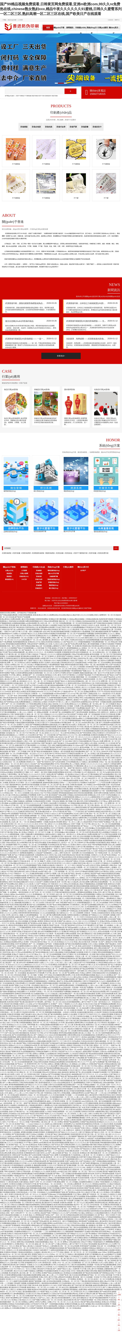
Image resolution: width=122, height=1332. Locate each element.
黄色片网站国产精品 (54, 1149)
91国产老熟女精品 (64, 1285)
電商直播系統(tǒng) (100, 531)
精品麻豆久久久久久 (39, 838)
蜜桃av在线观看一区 (44, 712)
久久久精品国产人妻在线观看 (45, 859)
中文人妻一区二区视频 (50, 979)
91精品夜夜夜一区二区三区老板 (21, 638)
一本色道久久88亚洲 (23, 919)
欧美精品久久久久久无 (65, 942)
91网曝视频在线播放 (9, 1223)
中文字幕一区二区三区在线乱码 (75, 685)
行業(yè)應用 (103, 28)
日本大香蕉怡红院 (44, 1262)
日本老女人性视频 (109, 658)
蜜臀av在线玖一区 (30, 938)
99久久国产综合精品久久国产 (110, 1113)
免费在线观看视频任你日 (34, 621)
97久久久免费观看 (38, 780)
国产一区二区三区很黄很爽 (15, 704)
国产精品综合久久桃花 (88, 1149)
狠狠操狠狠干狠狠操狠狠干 (74, 1231)
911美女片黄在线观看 (89, 1244)
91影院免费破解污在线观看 (42, 807)
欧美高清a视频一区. (14, 650)
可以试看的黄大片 (104, 929)
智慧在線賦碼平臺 (40, 531)
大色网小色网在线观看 (31, 1258)
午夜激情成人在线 (50, 1093)
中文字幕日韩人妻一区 (12, 654)
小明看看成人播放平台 (55, 981)
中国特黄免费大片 (105, 1236)
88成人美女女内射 (80, 942)
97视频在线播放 (101, 1037)
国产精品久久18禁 (114, 890)
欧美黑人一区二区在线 (40, 1140)
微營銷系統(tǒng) (10, 491)
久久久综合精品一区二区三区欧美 (64, 1113)
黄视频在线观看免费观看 (47, 1118)
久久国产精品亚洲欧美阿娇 (96, 685)
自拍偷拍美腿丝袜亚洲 (85, 1012)
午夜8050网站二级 (13, 774)
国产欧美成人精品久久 (39, 720)
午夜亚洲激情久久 (106, 1182)
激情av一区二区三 (68, 822)
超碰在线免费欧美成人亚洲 (102, 1285)
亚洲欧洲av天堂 (11, 950)
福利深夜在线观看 (114, 851)
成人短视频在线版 (37, 993)
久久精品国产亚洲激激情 (42, 853)
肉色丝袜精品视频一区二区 (106, 1267)
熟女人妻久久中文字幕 (10, 1022)
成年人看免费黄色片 (40, 1037)
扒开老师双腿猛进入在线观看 (20, 1165)
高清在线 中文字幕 (107, 737)
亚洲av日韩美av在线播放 (46, 633)
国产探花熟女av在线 (35, 923)
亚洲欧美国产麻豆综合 (33, 1296)
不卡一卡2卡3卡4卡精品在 (21, 693)
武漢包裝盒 (68, 553)
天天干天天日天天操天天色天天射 (46, 787)
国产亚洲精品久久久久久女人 (87, 931)
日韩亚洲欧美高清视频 (8, 1060)
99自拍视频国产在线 (55, 896)
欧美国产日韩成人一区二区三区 (41, 991)
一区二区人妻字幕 (45, 915)
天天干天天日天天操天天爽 (111, 671)
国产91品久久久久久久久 (24, 1116)
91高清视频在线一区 (89, 853)
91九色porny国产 (79, 745)
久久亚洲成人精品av (94, 687)
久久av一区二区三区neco (11, 737)
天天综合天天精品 (115, 1068)
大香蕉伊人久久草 (97, 855)
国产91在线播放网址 (66, 813)
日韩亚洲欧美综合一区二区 (11, 933)
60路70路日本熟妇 (98, 954)
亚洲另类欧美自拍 (68, 855)
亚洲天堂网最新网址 (91, 801)
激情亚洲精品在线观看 (10, 1157)
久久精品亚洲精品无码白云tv (106, 962)
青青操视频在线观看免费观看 (16, 644)
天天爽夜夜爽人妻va (80, 766)
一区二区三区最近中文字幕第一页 (29, 857)
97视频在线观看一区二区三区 (10, 1056)
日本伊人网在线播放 (25, 818)
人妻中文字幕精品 (102, 896)
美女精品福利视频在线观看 (59, 631)
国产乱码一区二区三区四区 (41, 892)
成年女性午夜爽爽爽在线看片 (47, 749)
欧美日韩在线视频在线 (58, 1207)
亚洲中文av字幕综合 (101, 871)
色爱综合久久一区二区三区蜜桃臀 (71, 913)
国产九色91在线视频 (22, 816)
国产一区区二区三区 (58, 1215)
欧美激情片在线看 (90, 1130)
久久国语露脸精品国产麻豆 (9, 1180)
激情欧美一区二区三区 (54, 1157)
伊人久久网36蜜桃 (108, 770)
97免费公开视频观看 (50, 1190)
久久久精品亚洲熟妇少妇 (55, 1049)
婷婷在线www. (107, 1140)
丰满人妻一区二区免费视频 (106, 1246)
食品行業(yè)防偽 (41, 389)
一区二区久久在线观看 (77, 667)
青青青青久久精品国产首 (26, 667)
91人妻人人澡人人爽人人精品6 (67, 962)
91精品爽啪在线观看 (35, 695)
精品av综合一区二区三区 (69, 1068)
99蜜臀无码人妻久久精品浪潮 (37, 878)
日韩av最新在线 (74, 1242)
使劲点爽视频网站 (78, 1116)
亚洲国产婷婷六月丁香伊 (42, 755)
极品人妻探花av (87, 1213)
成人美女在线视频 (83, 836)
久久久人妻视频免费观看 (39, 998)
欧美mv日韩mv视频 (82, 729)
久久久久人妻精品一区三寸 (75, 1000)
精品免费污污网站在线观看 (101, 789)
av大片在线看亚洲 (29, 677)
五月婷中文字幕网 (59, 673)
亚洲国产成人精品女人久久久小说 (28, 739)
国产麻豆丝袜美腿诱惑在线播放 (76, 944)
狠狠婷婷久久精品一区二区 (29, 1095)
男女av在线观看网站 (24, 952)
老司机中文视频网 (99, 629)
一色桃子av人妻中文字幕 (11, 631)
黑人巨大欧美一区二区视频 (93, 1027)
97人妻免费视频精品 (71, 648)
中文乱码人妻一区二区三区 (81, 950)
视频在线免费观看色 (32, 1204)
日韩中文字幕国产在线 (33, 1256)
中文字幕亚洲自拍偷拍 (96, 878)
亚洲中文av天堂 (11, 667)
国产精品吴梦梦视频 (7, 722)
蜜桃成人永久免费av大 (80, 1064)
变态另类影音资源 (100, 720)
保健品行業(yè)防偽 (72, 389)
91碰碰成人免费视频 (25, 801)
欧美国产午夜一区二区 (30, 1233)
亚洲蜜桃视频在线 (58, 927)
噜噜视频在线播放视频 (102, 946)
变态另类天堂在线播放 (46, 888)
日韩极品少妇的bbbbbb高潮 (85, 621)
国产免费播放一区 (115, 631)
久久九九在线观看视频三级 (49, 913)
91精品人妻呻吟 (85, 973)
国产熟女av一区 (20, 1064)
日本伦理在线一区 (96, 1204)
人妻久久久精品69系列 (72, 702)
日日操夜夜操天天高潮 (50, 805)
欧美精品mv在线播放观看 (73, 1273)
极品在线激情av (27, 1120)
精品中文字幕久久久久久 (8, 811)
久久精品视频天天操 (83, 830)
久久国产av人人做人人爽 (44, 1298)
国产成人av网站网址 (17, 629)
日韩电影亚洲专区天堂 (24, 760)
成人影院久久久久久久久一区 (36, 652)
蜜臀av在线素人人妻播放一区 (109, 867)
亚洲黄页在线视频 (97, 735)
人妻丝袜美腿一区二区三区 (12, 1103)
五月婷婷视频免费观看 (64, 1194)
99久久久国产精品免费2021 (108, 679)
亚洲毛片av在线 (52, 741)
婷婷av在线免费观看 (31, 1277)
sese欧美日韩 (59, 739)
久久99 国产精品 (95, 1016)
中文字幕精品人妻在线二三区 (107, 1219)
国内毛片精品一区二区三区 (46, 942)
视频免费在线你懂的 (87, 1043)
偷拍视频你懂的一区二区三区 (62, 1097)
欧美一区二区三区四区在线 (26, 1074)
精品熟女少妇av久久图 (76, 774)
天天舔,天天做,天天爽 (60, 770)
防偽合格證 (36, 127)
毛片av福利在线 (108, 772)
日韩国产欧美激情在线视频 (30, 766)
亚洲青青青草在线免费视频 (73, 998)
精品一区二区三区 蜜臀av (59, 1242)
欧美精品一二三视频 (64, 1118)
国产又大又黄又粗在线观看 (107, 834)
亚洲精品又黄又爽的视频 (57, 619)
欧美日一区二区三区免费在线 (104, 1279)
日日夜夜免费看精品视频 (23, 673)
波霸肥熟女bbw (86, 702)
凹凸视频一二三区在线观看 (74, 1095)
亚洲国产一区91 (56, 1004)
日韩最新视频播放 (84, 642)
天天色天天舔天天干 (42, 722)
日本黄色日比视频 (82, 1016)
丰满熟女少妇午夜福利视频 (95, 784)
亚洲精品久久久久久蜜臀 (81, 938)
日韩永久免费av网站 (26, 956)
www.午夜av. (45, 967)
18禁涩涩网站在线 (73, 1035)
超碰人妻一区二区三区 (42, 1244)
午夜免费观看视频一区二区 (68, 623)
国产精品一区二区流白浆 (70, 1153)
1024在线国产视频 (113, 919)
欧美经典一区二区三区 (36, 1012)
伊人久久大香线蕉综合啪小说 (93, 758)
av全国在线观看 (31, 623)
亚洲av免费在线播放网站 (46, 977)
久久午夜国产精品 (53, 1209)
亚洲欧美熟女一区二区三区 (24, 1244)
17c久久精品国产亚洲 (76, 1128)
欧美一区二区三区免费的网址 (12, 1128)
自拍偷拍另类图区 (38, 1132)
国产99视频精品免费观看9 (39, 724)
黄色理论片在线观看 (16, 747)
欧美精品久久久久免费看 (57, 911)
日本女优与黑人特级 (58, 716)
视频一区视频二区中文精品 (69, 890)
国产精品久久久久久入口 (96, 989)
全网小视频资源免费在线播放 (62, 745)
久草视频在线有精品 (40, 664)
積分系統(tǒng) (39, 491)
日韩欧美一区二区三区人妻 (82, 656)
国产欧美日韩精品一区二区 (25, 880)
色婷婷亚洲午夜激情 (106, 619)
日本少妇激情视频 (46, 1167)
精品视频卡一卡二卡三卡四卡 (74, 917)
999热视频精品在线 (106, 747)
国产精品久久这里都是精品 (40, 919)
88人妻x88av (94, 727)
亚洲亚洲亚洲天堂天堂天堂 (79, 1134)
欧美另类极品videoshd (35, 691)
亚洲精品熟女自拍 (18, 731)
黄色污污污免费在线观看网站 (95, 1116)
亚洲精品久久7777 (77, 849)
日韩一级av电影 (85, 1165)
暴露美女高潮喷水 (36, 907)
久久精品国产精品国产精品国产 (38, 706)
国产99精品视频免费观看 (106, 826)
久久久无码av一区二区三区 (54, 1254)
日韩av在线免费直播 (50, 621)
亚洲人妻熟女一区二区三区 (99, 1045)
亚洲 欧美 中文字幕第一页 (18, 782)
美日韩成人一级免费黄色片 (106, 898)
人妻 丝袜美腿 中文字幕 (23, 869)
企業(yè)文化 (9, 570)
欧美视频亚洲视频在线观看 (46, 727)
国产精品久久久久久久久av (68, 635)
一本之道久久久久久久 (36, 753)
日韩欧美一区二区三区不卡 (36, 832)
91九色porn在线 (64, 1271)
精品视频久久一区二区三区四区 (33, 902)
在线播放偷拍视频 (18, 623)
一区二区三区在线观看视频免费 (30, 805)
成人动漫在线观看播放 (85, 948)
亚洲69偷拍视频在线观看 (58, 698)
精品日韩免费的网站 (78, 751)
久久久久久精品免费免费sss (43, 1264)
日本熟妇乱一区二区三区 (70, 1281)
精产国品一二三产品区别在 (74, 811)
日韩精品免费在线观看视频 (36, 768)
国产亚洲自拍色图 (18, 1134)
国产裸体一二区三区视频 (17, 751)
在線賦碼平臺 (53, 576)
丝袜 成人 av (113, 710)
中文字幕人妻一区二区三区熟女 (24, 770)
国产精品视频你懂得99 (100, 1298)
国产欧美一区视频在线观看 (102, 702)
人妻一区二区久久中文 (92, 681)
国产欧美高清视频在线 (40, 952)
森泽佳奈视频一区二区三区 (99, 654)
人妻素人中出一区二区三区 (60, 1262)
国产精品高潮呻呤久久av (94, 745)
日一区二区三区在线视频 (99, 902)
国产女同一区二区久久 (75, 737)
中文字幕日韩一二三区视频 (24, 859)
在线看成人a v (58, 642)
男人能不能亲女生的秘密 (46, 1045)
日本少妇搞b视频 (10, 1200)
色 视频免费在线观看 (39, 1165)
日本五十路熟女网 (47, 774)
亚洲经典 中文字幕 (79, 1269)
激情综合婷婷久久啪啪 (53, 834)
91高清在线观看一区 (85, 859)
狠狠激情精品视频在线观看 (108, 716)
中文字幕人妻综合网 (13, 871)
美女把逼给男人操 (15, 1273)
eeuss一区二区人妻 (97, 650)
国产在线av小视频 (10, 801)
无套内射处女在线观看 (16, 621)
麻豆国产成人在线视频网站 (61, 712)
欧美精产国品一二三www (24, 1124)
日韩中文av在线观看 (55, 1084)
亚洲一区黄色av (41, 1074)
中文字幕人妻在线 (83, 727)
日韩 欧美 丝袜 (37, 1285)
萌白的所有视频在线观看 (106, 818)
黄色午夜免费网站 (12, 1298)
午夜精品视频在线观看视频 (24, 722)
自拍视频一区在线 (93, 1264)
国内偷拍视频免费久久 (24, 1018)
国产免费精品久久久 (60, 683)
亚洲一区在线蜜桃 (48, 789)
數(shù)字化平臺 (69, 531)
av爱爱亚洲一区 (78, 1184)
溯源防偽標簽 (50, 553)
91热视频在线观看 (8, 1192)
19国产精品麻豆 (87, 720)
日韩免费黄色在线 (104, 876)
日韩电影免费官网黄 (32, 629)
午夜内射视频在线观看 (99, 844)
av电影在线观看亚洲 (56, 998)
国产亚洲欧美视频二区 (71, 1165)
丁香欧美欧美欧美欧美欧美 (89, 1281)
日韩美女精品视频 (101, 683)
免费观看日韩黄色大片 (27, 762)
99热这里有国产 (33, 644)
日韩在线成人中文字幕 (80, 1045)
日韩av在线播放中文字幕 (113, 778)
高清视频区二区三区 (50, 1236)
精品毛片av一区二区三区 (49, 985)
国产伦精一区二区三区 (23, 729)
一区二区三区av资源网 (71, 1246)
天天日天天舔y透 (90, 923)
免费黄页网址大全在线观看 (87, 818)
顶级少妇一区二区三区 (66, 621)
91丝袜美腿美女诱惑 (103, 828)
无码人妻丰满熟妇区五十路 (86, 933)
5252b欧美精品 (64, 838)
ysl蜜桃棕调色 (95, 797)
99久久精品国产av (78, 865)
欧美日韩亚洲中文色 (17, 778)
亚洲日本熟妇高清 (68, 729)
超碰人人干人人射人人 (48, 962)
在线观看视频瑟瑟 (83, 902)
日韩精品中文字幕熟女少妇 (34, 1089)
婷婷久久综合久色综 (43, 669)
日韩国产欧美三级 (12, 969)
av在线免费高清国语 (7, 921)
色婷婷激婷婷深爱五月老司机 (68, 1105)
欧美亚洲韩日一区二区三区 (95, 1198)
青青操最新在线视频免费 (88, 929)
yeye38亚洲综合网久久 (99, 830)
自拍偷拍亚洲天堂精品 (44, 770)
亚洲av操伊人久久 (45, 1095)
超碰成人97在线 (57, 648)
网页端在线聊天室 (47, 739)
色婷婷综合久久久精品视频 (105, 698)
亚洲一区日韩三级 (107, 749)
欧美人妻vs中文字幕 (40, 1014)
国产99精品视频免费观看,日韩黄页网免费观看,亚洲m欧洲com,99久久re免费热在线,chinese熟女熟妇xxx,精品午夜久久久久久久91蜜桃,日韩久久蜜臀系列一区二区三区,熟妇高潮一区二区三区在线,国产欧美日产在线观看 (61, 9)
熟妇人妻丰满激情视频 (91, 644)
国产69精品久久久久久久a (13, 1236)
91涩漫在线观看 (58, 1095)
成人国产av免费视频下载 (98, 1062)
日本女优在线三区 (42, 1260)
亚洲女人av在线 (115, 871)
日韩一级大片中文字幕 (101, 673)
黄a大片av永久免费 (29, 948)
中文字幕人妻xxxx (90, 824)
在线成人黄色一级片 (7, 1213)
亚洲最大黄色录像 (110, 745)
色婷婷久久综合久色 (102, 1188)
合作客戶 (83, 570)
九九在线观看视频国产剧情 (31, 865)
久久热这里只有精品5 (100, 1012)
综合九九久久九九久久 (71, 747)
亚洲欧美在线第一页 (27, 1039)
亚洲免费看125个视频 (21, 772)
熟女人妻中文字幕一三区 (98, 803)
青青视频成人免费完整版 (78, 1289)
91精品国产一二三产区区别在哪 (99, 782)
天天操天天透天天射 (62, 627)
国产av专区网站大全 (34, 789)
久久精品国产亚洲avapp (47, 1194)
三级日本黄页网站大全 (21, 907)
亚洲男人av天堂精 (15, 1240)
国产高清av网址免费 (75, 644)
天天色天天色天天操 (90, 1004)
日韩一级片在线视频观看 (37, 741)
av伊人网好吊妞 (115, 969)
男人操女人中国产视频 (94, 658)
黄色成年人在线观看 (50, 625)
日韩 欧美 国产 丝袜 (100, 890)
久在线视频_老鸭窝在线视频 (22, 1132)
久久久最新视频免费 (35, 782)
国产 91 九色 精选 (65, 741)
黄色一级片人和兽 (13, 646)
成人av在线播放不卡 (108, 1254)
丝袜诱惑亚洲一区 (103, 1049)
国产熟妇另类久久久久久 (65, 735)
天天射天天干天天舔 (97, 857)
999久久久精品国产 (80, 989)
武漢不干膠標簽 (20, 95)
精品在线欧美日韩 (70, 1300)
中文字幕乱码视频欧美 (62, 658)
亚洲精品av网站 (109, 1238)
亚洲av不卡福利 (17, 954)
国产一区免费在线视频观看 (42, 683)
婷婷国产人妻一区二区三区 (15, 1296)
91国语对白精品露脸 (16, 938)
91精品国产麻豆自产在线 (93, 849)
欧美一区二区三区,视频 (35, 861)
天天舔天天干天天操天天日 (87, 1014)
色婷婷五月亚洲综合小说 (55, 816)
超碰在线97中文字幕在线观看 (25, 745)
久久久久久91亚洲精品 (49, 964)
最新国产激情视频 (83, 710)
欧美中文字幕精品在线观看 (71, 753)
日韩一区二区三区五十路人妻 (100, 1134)
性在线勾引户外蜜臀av (79, 782)
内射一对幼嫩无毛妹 (9, 689)
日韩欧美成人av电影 (40, 702)
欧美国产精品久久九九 (29, 633)
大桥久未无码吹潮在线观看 (30, 737)
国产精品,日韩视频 (35, 1136)
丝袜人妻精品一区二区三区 (69, 1252)
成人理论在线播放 (104, 648)
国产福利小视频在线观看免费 (56, 869)
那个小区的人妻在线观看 (52, 940)
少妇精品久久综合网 (90, 900)
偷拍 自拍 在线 (44, 631)
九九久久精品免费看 (86, 1202)
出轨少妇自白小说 (60, 737)
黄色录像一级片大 (95, 1256)
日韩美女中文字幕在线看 (12, 1118)
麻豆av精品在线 (110, 936)
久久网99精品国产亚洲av (41, 1215)
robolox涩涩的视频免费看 (70, 1002)
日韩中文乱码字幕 (110, 739)
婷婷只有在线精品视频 (16, 882)
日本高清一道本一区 (66, 778)
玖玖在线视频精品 (111, 973)
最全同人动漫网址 (10, 1105)
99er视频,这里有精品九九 (19, 863)
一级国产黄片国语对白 (43, 762)
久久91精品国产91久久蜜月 (78, 1256)
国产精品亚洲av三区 (35, 1147)
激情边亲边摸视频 (30, 809)
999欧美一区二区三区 (61, 1078)
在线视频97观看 (11, 844)
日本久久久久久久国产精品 (16, 1049)
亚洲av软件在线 (17, 1006)
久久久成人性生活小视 (75, 1302)
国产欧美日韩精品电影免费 (16, 904)
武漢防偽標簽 (6, 553)
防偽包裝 (48, 127)
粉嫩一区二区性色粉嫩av (86, 828)
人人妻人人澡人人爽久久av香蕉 (59, 898)
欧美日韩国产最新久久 (105, 987)
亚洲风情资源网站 (41, 619)
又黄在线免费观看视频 (87, 1087)
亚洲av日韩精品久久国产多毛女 (49, 1144)
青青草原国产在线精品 (65, 656)
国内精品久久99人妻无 (53, 675)
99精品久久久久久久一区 (13, 677)
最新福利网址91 (15, 784)
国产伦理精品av (45, 1225)
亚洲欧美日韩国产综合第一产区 (53, 925)
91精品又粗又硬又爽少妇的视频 (69, 625)
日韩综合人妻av (55, 687)
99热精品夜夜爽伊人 (37, 1105)
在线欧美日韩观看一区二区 (79, 1010)
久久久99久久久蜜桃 (69, 863)
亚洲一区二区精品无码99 (26, 689)
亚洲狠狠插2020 (35, 979)
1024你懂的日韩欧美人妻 (82, 789)
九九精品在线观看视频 (8, 960)
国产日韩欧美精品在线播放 (102, 623)
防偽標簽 (24, 127)
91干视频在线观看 (22, 1190)
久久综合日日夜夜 (106, 1124)
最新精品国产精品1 (114, 816)
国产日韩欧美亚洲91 (68, 1144)
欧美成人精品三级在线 (50, 704)
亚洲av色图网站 (44, 828)
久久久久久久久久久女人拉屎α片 (18, 671)
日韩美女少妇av (32, 936)
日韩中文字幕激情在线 (35, 813)
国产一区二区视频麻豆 (37, 944)
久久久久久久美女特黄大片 (9, 853)
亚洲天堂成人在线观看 (31, 700)
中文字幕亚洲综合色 (99, 675)
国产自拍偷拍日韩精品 (92, 811)
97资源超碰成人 (59, 700)
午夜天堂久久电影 (115, 621)
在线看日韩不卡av (46, 658)
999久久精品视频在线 (87, 698)
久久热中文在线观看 (20, 851)
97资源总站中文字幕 (92, 627)
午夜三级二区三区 (19, 1217)
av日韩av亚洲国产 (60, 693)
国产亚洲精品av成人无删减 (9, 758)
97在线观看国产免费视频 (85, 633)
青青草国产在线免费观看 (90, 880)
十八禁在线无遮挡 (12, 1182)
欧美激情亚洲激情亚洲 (36, 1058)
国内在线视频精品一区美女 (70, 956)
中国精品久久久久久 (50, 714)
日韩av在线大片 (11, 898)
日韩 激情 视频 (42, 847)
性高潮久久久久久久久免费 (15, 1279)
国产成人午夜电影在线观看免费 (23, 855)
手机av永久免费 (97, 741)
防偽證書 (84, 127)
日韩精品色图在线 (92, 619)
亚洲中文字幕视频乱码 (93, 1254)
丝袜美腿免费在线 (69, 1219)
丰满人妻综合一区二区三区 (99, 805)
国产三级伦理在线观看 (80, 712)
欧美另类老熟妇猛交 (86, 623)
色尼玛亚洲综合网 (91, 832)
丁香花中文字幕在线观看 (58, 1070)
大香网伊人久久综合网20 (27, 735)
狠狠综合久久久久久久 (32, 964)
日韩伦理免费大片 (21, 983)
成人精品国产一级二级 (10, 962)
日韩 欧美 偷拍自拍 (64, 923)
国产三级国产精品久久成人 (33, 660)
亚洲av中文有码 (53, 1037)
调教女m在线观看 (6, 907)
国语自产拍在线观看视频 (108, 1099)
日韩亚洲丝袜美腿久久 (109, 1010)
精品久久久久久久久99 (77, 1167)
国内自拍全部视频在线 (76, 681)
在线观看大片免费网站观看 (98, 1250)
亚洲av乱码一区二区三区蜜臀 (27, 888)
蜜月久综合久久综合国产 (28, 764)
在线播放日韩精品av (88, 1248)
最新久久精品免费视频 (66, 996)
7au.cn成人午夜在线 (14, 635)
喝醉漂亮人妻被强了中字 (74, 700)
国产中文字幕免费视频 (87, 962)
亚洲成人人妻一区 (28, 1027)
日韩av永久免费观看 (107, 1051)
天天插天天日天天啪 (32, 1293)
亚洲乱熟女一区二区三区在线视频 (58, 718)
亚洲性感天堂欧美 (58, 1000)
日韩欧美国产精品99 (96, 1064)
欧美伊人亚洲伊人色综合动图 (49, 662)
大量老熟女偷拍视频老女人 (27, 1041)
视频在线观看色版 (86, 673)
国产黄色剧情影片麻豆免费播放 (18, 998)
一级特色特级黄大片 (24, 892)
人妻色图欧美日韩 (56, 836)
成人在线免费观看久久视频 (9, 1039)
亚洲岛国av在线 (23, 710)
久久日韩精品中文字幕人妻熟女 (36, 708)
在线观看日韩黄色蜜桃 (56, 708)
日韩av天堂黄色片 (98, 733)
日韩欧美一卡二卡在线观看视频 (42, 693)
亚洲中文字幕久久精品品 (29, 654)
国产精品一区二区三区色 (96, 1275)
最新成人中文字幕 (84, 695)
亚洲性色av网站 (76, 718)
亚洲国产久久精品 (23, 724)
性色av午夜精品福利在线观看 (66, 859)
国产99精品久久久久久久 (76, 1233)
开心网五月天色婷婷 (20, 1012)
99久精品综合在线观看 (98, 991)
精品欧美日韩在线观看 (39, 1289)
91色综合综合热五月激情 (94, 917)
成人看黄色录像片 (56, 1124)
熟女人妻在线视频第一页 (11, 787)
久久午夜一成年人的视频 (29, 631)
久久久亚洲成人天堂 (44, 745)
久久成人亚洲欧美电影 (50, 857)
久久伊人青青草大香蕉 (13, 931)
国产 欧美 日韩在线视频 (18, 695)
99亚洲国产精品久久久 (30, 830)
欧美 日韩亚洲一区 (102, 625)
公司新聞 (24, 570)
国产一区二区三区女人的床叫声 (97, 751)
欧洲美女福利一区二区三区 (81, 1006)
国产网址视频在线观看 (83, 958)
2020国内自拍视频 (15, 1099)
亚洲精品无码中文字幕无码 (15, 1186)
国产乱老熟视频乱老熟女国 (94, 904)
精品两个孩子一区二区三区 (94, 708)
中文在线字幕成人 (99, 1169)
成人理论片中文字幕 (16, 977)
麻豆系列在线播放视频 (101, 656)
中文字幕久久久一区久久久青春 (18, 1122)
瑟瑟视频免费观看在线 (58, 706)
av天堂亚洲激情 (19, 743)
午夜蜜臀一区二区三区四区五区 (87, 867)
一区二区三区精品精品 (73, 1308)
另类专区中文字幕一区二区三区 (81, 1047)
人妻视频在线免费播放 (84, 892)
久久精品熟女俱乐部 (61, 1167)
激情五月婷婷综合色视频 (32, 925)
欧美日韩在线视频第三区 (32, 1006)
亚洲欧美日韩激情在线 (83, 646)
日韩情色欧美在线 (43, 867)
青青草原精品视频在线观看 (30, 658)
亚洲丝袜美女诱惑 (99, 1147)
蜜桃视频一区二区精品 (38, 816)
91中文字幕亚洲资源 (24, 1060)
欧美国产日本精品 (76, 714)
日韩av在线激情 (76, 1099)
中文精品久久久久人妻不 (57, 1159)
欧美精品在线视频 (83, 857)
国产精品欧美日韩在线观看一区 (69, 1180)
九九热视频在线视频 (13, 656)
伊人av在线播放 (41, 689)
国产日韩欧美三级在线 (27, 1298)
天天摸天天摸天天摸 (24, 780)
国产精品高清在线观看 (90, 1273)
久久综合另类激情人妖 (69, 940)
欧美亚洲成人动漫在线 (113, 708)
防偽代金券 (61, 127)
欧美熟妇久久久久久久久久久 (107, 1122)
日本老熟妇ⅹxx (11, 1018)
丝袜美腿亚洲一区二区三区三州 (69, 964)
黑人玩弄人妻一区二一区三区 (47, 623)
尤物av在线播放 (59, 929)
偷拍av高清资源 (46, 642)
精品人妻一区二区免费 (56, 969)
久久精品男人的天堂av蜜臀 (79, 882)
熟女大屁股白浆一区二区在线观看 (91, 1029)
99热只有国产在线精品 (98, 838)
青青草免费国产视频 (7, 673)
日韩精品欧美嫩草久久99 (44, 1051)
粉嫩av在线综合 (35, 710)
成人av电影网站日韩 (24, 842)
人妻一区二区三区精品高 (45, 681)
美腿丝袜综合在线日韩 (29, 989)
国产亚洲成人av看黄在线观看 (71, 1120)
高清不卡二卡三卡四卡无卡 (61, 1041)
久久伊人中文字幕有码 (55, 1165)
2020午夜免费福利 (21, 944)
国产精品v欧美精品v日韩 (67, 857)
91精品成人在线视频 (22, 1138)
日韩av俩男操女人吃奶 (105, 1149)
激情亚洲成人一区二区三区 (36, 1287)
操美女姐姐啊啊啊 (110, 638)
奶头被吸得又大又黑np (68, 710)
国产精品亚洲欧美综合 (84, 1147)
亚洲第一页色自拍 (30, 727)
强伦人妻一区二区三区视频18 (105, 704)
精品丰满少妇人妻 (113, 720)
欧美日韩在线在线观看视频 (83, 793)
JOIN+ (116, 548)
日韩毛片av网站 (73, 698)
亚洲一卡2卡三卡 (112, 1084)
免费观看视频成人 (25, 702)
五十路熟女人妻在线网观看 (88, 762)
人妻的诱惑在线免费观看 (52, 797)
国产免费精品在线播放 (25, 987)
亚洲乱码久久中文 (34, 642)
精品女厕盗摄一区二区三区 (75, 832)
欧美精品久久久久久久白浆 (16, 1024)
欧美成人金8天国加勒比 (66, 851)
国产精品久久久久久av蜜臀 (101, 706)
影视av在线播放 (115, 907)
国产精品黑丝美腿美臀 (100, 1165)
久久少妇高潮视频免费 (15, 727)
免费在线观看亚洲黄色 (24, 1037)
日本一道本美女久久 (69, 834)
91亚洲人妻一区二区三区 (79, 1078)
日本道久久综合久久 (88, 625)
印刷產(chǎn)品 (80, 30)
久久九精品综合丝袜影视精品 (82, 1190)
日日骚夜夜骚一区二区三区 (11, 865)
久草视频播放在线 (81, 985)
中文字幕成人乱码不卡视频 (76, 689)
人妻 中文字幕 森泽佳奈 (72, 880)
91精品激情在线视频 (11, 1215)
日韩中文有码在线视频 (61, 971)
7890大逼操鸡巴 (9, 1171)
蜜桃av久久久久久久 (82, 797)
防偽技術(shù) (24, 576)
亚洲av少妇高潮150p (34, 625)
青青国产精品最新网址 (71, 1122)
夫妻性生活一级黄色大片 (109, 712)
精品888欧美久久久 (7, 1147)
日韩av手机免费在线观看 (53, 650)
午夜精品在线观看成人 (25, 1252)
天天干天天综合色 (103, 691)
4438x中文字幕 (101, 768)
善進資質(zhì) (9, 579)
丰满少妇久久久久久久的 (75, 638)
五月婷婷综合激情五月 (12, 658)
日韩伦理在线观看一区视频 (71, 1176)
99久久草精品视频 (63, 1093)
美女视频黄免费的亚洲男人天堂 (64, 975)
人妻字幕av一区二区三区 (60, 758)
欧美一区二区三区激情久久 (46, 656)
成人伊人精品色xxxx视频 (112, 1027)
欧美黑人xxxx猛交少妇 (55, 791)
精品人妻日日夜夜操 (113, 755)
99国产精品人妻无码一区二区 (93, 739)
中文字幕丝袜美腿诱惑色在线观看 (63, 892)
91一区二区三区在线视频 (32, 1072)
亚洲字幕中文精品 (85, 1157)
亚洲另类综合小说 (31, 627)
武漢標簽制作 (47, 95)
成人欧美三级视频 (101, 621)
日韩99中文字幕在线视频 (86, 842)
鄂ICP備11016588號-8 (61, 603)
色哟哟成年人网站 (107, 865)
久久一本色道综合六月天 (106, 693)
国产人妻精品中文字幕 (109, 942)
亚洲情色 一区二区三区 (85, 1279)
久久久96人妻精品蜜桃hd (43, 849)
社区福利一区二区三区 (48, 784)
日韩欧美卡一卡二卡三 (63, 865)
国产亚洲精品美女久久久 (75, 909)
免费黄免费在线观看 (59, 915)
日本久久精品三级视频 (96, 944)
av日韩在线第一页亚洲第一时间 (72, 987)
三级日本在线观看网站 (80, 1227)
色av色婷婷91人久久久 (24, 894)
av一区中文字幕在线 (39, 791)
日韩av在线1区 (11, 842)
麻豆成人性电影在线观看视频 (74, 1091)
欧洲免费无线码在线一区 (25, 960)
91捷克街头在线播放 (28, 1178)
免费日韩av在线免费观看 (99, 882)
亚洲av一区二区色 (25, 1157)
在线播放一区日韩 (91, 1091)
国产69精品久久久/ (95, 915)
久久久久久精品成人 (29, 749)
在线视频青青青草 (33, 1283)
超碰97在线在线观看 (16, 660)
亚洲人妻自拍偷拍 (67, 1022)
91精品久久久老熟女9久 (78, 809)
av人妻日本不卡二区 (44, 1099)
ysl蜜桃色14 (101, 1159)
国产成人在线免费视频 (20, 826)
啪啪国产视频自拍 (79, 1056)
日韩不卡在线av (30, 1134)
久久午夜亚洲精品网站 (33, 704)
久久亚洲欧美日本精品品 (67, 931)
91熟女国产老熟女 (71, 861)
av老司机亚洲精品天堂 (39, 729)
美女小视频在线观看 (7, 816)
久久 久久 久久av (97, 1074)
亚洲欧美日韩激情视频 (8, 1070)
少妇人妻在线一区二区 (103, 635)
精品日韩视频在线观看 (18, 878)
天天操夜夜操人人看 (76, 904)
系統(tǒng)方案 (92, 30)
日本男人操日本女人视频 (14, 915)
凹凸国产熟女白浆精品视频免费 (13, 652)
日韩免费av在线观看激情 (111, 722)
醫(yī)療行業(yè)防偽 (12, 389)
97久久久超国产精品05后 (106, 677)
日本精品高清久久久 (106, 780)
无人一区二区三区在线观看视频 (109, 824)
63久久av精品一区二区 (26, 844)
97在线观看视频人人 (29, 648)
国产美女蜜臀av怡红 (11, 884)
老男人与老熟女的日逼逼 (73, 640)
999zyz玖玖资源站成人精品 (73, 884)
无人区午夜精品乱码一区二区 (91, 772)
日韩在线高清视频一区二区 (23, 975)
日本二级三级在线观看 (61, 1163)
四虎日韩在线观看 (100, 919)
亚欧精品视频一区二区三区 (111, 1186)
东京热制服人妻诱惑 (65, 787)
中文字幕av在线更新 (50, 793)
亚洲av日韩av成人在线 (25, 1207)
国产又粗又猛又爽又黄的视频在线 (97, 1000)
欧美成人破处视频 (88, 1037)
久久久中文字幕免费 (32, 731)
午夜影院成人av (54, 1022)
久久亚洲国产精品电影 (83, 675)
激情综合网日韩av (74, 683)
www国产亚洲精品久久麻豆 (100, 979)
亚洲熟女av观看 (23, 698)
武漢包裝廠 (60, 553)
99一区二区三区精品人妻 (90, 753)
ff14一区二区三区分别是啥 (18, 958)
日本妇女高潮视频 (75, 760)
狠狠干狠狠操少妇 (30, 977)
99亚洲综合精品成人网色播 (104, 1202)
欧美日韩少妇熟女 (93, 749)
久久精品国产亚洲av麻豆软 (22, 807)
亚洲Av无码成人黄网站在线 (41, 927)
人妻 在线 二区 (103, 907)
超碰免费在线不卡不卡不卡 (81, 1074)
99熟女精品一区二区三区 (101, 1157)
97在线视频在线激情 (24, 1140)
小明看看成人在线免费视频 (92, 770)
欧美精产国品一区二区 (16, 1144)
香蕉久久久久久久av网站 (8, 913)
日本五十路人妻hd (45, 824)
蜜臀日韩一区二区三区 (109, 681)
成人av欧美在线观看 (42, 1070)
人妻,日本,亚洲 (62, 873)
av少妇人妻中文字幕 (81, 813)
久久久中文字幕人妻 (75, 693)
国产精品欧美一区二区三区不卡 (33, 650)
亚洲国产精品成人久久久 (53, 776)
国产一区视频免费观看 (86, 635)
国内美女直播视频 (105, 1103)
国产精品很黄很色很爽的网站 (97, 807)
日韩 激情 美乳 (78, 801)
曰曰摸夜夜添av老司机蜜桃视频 (83, 894)
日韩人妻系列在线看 (107, 971)
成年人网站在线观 (100, 948)
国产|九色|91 (38, 1068)
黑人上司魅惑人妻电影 (77, 764)
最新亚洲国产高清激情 (91, 1051)
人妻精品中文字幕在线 (93, 1167)
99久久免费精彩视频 (9, 857)
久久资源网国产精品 (14, 648)
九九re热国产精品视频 (108, 627)
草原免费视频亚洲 (39, 1101)
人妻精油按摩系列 (77, 1093)
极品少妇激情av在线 (59, 755)
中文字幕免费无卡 (89, 925)
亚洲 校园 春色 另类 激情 (17, 625)
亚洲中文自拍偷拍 (16, 1260)
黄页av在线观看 (23, 797)
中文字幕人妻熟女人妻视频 (18, 675)
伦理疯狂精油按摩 (29, 1016)
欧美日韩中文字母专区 (53, 753)
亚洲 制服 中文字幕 (44, 648)
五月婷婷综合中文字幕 (36, 776)
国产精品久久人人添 (63, 1136)
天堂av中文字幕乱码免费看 (99, 1178)
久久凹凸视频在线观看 (90, 1103)
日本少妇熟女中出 (16, 809)
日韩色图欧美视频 (111, 766)
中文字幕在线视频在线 (64, 1080)
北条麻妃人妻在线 (39, 1157)
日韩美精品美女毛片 (67, 662)
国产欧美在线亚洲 (114, 768)
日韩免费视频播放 (41, 1076)
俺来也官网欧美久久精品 (65, 660)
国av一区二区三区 (95, 813)
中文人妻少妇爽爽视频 (82, 735)
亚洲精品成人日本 (93, 795)
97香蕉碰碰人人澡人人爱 (108, 1283)
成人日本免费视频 (40, 844)
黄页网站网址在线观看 (47, 627)
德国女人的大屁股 (90, 743)
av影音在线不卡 (52, 838)
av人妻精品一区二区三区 (88, 648)
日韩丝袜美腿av (90, 898)
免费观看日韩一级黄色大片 (60, 1047)
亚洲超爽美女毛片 (41, 855)
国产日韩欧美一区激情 (24, 1264)
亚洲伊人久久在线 (25, 1004)
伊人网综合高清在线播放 (14, 925)
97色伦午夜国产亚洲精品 (101, 822)
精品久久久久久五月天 (78, 1142)
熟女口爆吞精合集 (88, 1223)
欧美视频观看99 (46, 751)
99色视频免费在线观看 (108, 1142)
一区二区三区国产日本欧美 (32, 1306)
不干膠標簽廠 (27, 95)
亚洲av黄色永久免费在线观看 (10, 619)
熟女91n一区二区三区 (81, 1204)
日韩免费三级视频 (109, 915)
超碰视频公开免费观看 (28, 795)
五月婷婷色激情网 (106, 1163)
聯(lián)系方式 (113, 30)
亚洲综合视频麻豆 (46, 1204)
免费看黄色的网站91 (70, 1107)
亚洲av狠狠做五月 (106, 753)
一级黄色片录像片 (48, 679)
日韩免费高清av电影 (106, 724)
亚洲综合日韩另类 (44, 716)
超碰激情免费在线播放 (51, 782)
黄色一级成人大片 (86, 890)
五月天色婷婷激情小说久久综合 (69, 1283)
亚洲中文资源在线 (15, 1194)
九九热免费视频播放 (77, 627)
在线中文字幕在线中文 (16, 1111)
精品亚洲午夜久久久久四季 (110, 811)
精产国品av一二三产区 (88, 826)
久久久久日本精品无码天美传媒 (64, 677)
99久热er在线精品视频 (105, 1107)
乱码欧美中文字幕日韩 (54, 1008)
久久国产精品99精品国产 (72, 776)
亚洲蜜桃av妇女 (98, 1217)
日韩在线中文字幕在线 (110, 1008)
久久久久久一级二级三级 (60, 1258)
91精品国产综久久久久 (75, 869)
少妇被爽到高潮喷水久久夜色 (27, 946)
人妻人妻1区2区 (41, 1087)
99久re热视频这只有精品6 (108, 832)
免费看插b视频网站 (26, 853)
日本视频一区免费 (73, 706)
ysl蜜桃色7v (56, 646)
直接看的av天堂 (94, 712)
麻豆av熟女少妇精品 (19, 691)
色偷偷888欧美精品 (89, 1120)
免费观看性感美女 (86, 1217)
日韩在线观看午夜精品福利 (30, 1225)
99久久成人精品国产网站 (17, 1043)
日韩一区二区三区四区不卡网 (46, 1182)
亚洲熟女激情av (82, 1238)
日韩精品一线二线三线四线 (106, 1260)
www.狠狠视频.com (22, 1219)
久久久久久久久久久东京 (29, 824)
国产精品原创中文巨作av (73, 925)
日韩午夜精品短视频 (28, 646)
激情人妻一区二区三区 (35, 714)
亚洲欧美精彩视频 (36, 873)
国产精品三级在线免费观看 (60, 1134)
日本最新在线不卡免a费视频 (80, 631)
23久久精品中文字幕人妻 (34, 1093)
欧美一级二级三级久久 (13, 890)
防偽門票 (73, 127)
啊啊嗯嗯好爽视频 (78, 1118)
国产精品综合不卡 (20, 1147)
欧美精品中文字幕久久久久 (22, 1163)
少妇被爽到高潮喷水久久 (81, 960)
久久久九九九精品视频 (21, 640)
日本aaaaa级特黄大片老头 (74, 743)
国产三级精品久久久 (41, 1035)
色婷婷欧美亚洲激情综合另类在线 (88, 1124)
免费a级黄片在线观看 (37, 1138)
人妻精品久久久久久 (7, 1169)
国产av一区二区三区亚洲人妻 (110, 727)
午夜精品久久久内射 (64, 1296)
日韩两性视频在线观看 (50, 983)
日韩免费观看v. (107, 1016)
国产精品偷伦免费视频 (52, 1068)
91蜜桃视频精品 (38, 834)
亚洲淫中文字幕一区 (69, 919)
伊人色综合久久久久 (88, 799)
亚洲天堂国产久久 (69, 650)
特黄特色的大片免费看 (90, 1099)
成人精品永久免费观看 (106, 660)
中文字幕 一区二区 (80, 778)
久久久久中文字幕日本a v (52, 691)
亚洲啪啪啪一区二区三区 (28, 1180)
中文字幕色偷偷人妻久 (64, 1198)
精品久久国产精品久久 (112, 1074)
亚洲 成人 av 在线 (17, 896)
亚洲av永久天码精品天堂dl (111, 1302)
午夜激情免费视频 (55, 1140)
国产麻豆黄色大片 (39, 869)
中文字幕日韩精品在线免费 (62, 938)
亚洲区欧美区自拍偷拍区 (70, 1217)
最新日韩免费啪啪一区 (28, 1047)
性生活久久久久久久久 (16, 964)
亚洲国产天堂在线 (30, 847)
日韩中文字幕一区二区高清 (102, 861)
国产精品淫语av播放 (32, 778)
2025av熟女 (76, 1041)
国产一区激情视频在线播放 (54, 1304)
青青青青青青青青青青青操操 (28, 913)
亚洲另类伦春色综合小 (26, 1076)
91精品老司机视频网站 (95, 996)
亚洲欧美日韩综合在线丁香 (56, 768)
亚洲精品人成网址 (27, 1302)
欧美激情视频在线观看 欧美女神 (95, 731)
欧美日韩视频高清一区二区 (85, 652)
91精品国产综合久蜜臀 (50, 1155)
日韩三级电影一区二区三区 (71, 1140)
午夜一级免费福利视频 (109, 791)
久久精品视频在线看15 (101, 1213)
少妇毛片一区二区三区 (68, 842)
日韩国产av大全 (108, 1256)
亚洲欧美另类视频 (45, 936)
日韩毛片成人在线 (18, 828)
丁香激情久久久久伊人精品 (72, 1004)
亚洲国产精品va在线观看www (52, 1273)
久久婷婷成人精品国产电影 (91, 873)
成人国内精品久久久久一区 (26, 681)
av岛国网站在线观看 (16, 803)
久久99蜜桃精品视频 (90, 718)
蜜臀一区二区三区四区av (16, 662)
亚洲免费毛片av (101, 1035)
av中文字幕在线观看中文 (8, 669)
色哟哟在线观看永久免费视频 (77, 915)
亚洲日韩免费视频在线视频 (85, 975)
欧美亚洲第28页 (71, 1062)
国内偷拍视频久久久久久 (49, 778)
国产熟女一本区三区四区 (106, 1215)
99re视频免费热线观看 (16, 1089)
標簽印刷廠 (35, 95)
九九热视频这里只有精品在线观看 (57, 1053)
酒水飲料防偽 (99, 389)
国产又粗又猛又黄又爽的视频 (82, 1285)
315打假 (24, 579)
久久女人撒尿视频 (15, 902)
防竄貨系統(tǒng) (100, 491)
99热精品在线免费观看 (57, 1062)
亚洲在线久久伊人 (50, 660)
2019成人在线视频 (85, 861)
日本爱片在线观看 (24, 898)
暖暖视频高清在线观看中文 (91, 791)
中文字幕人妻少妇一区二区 (80, 805)
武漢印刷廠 (16, 553)
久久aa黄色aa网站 (69, 948)
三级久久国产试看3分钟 (45, 989)
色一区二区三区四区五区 (73, 1291)
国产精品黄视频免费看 (46, 764)
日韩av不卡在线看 (104, 787)
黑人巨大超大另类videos (73, 739)
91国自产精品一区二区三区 (88, 780)
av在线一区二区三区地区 (107, 1091)
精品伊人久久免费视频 (16, 716)
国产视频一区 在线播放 (8, 892)
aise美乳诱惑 (86, 722)
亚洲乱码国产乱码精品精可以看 (52, 1043)
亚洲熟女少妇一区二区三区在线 (21, 664)
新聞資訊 (69, 28)
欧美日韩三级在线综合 (16, 627)
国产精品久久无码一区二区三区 (102, 1132)
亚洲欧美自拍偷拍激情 (39, 799)
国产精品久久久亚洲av (68, 844)
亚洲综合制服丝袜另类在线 (66, 727)
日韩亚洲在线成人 (97, 938)
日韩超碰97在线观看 (99, 1072)
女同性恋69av (55, 1260)
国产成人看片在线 (62, 784)
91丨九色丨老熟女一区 (18, 1109)
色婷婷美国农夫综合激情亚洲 (42, 1010)
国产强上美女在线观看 (74, 900)
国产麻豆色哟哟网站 (103, 799)
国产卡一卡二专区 (64, 1190)
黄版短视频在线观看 (44, 1041)
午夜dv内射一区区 (69, 836)
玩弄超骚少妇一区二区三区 (15, 733)
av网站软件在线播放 (65, 1277)
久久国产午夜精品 (39, 638)
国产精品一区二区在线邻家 (46, 735)
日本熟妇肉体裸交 (39, 801)
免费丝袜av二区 (91, 1024)
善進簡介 (9, 576)
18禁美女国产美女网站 (20, 1155)
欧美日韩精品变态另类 (25, 1000)
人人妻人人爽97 (57, 853)
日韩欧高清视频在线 (7, 729)
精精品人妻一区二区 (50, 923)
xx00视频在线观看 (19, 876)
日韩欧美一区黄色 (90, 913)
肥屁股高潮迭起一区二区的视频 (36, 896)
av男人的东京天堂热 (93, 865)
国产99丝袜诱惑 (85, 733)
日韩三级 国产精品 (33, 751)
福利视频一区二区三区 (66, 871)
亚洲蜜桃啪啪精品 (106, 888)
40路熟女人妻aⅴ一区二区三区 (22, 755)
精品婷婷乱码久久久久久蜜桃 (20, 840)
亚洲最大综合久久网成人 (45, 1178)
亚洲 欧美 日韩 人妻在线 (86, 1076)
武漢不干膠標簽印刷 (80, 553)
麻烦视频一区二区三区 (107, 1041)
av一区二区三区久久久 (44, 1027)
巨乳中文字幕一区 (83, 1089)
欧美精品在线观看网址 (25, 981)
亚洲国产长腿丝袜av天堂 (17, 1238)
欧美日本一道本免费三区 (73, 853)
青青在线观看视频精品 (105, 952)
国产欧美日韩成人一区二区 (46, 1184)
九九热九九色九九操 (60, 644)
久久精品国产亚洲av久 (17, 940)
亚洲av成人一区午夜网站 (67, 1279)
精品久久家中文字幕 (78, 847)
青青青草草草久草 (8, 919)
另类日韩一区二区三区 (40, 1022)
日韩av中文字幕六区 (11, 805)
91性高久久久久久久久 (32, 803)
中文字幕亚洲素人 (74, 1018)
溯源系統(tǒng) (69, 491)
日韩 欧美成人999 (74, 669)
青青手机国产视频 (6, 851)
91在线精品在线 (53, 844)
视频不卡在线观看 (71, 816)
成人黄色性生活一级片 (56, 640)
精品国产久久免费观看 (50, 851)
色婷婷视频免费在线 (20, 642)
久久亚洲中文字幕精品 (100, 863)
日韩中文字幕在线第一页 (25, 1171)
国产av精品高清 (45, 1258)
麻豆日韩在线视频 (28, 619)
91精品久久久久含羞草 (60, 1027)
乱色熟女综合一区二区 (103, 652)
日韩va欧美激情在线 (9, 698)
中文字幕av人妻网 (105, 801)
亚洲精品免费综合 (90, 691)
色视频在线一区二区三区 (80, 991)
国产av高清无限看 (58, 762)
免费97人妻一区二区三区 (26, 950)
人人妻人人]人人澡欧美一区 (26, 712)
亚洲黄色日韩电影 (10, 1252)
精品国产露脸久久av (16, 985)
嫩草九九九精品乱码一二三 (42, 818)
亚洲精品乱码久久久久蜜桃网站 (47, 635)
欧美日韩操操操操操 (85, 940)
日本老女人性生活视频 (79, 967)
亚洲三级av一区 (70, 1049)
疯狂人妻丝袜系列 (91, 1095)
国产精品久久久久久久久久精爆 (36, 1084)
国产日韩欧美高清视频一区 (13, 929)
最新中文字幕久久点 (20, 718)
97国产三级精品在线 (90, 693)
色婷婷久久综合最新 (70, 1014)
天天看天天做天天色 (9, 1000)
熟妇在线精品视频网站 (71, 1043)
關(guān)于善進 (59, 30)
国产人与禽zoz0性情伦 (10, 1082)
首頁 (48, 28)
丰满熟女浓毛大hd (49, 1136)
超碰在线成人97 (55, 724)
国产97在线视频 (54, 1074)
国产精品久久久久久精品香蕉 (69, 629)
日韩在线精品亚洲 (54, 729)
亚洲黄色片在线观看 (54, 652)
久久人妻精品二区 (81, 878)
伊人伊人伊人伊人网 (76, 1027)
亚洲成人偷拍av (71, 818)
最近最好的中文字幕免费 (51, 710)
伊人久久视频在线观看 (12, 766)
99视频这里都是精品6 (91, 869)
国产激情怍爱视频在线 (8, 991)
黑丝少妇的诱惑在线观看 (103, 1043)
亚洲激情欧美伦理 (68, 652)
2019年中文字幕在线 (107, 714)
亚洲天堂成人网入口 (84, 863)
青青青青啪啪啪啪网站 (16, 1084)
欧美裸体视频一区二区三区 (65, 633)
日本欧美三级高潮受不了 (41, 1250)
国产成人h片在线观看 (29, 933)
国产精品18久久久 (70, 642)
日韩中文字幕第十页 (69, 954)
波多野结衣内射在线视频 (30, 784)
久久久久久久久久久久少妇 (74, 907)
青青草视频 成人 (24, 969)
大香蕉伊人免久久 (80, 687)
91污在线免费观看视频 (91, 640)
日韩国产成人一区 (74, 1060)
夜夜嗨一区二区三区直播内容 (32, 890)
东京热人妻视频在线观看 (18, 923)
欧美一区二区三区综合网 (27, 669)
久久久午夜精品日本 (60, 1267)
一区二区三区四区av (60, 1018)
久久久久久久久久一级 (60, 1128)
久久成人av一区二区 (85, 927)
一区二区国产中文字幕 (50, 1279)
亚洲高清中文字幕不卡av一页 (99, 1209)
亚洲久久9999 (65, 847)
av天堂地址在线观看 (65, 749)
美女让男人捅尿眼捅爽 (69, 1287)
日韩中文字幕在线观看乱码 (81, 741)
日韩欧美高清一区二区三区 (56, 900)
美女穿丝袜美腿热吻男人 (63, 1298)
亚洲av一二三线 (64, 782)
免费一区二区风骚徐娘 (92, 714)
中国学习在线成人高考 (8, 780)
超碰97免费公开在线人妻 (48, 830)
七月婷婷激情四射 (68, 797)
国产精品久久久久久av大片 (30, 774)
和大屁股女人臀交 (59, 936)
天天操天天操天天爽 (24, 1285)
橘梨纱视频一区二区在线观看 (86, 677)
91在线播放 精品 (31, 716)
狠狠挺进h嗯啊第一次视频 (39, 822)
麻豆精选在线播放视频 (55, 685)
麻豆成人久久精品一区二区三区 (94, 998)
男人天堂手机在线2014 (14, 1016)
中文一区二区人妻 (113, 1089)
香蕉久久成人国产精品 (56, 1076)
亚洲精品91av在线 (104, 700)
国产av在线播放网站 (106, 774)
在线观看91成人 (23, 1105)
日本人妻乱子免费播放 (88, 1200)
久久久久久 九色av (35, 863)
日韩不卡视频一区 (67, 646)
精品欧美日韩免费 (55, 822)
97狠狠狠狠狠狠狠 (74, 720)
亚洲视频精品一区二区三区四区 (44, 894)
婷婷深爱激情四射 (73, 826)
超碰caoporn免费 (40, 1149)
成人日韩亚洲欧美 (51, 1238)
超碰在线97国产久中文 (23, 917)
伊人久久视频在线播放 (48, 1080)
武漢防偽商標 (26, 553)
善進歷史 (9, 573)
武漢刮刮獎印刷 (102, 553)
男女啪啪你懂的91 (75, 679)
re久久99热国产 (113, 830)
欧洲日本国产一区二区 (101, 1039)
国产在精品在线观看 (107, 669)
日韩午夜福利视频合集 (76, 1267)
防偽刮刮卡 (97, 127)
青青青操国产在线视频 (70, 1087)
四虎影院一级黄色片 (95, 809)
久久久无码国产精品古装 (8, 818)
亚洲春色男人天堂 (34, 851)
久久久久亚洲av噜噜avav (67, 704)
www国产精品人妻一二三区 (47, 871)
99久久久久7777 (114, 1035)
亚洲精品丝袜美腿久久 (104, 933)
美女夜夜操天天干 (43, 1047)
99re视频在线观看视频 (50, 996)
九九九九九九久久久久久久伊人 (99, 967)
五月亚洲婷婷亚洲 (91, 907)
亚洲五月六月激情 (90, 952)
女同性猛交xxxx (105, 880)
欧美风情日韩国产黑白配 (15, 1002)
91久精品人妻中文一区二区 (38, 1159)
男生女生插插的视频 (7, 1064)
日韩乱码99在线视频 (26, 1082)
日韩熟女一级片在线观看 (99, 710)
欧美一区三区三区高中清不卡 (70, 1037)
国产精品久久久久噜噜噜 (22, 799)
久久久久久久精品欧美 (92, 737)
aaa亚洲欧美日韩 (45, 1142)
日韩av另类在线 (77, 923)
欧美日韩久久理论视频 (72, 772)
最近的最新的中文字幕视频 (78, 1250)
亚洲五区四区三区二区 (12, 824)
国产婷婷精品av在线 (11, 702)
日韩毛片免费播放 (31, 662)
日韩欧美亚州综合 (77, 888)
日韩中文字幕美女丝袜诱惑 (91, 776)
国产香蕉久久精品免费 (48, 803)
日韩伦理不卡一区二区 (95, 778)
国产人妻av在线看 (46, 700)
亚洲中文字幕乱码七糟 (87, 1293)
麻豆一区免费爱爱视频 (64, 1126)
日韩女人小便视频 (59, 818)
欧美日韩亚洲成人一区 (106, 1231)
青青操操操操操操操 (66, 793)
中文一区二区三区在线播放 (36, 1209)
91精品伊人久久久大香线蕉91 (34, 1008)
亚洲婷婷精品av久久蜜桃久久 (10, 633)
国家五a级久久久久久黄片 (94, 638)
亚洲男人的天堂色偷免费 (104, 993)
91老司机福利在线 (106, 640)
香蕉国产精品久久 (61, 681)
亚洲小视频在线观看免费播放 (53, 772)
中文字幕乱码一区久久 (111, 1136)
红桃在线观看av (55, 722)
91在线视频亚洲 (64, 1155)
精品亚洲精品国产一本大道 (69, 993)
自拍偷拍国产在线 (91, 667)
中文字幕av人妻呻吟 (31, 1142)
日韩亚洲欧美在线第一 (73, 1151)
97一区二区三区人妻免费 (39, 640)
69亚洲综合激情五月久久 (100, 646)
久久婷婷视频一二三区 (18, 768)
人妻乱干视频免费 (31, 828)
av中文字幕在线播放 (91, 774)
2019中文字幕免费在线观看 (104, 1173)
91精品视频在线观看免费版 (31, 1275)
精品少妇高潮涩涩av (26, 1068)
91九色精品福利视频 (19, 706)
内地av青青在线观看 (41, 1062)
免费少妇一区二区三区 (59, 669)
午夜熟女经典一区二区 (105, 853)
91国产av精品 (70, 1161)
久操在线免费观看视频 (98, 1089)
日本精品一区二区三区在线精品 (24, 1029)
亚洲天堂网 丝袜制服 (101, 793)
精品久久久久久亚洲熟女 (104, 975)
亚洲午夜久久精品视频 (76, 1058)
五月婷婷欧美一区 (63, 803)
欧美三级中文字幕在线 (29, 871)
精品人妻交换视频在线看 (27, 1291)
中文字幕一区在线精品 (32, 747)
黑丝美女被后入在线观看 (97, 1126)
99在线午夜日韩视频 (83, 855)
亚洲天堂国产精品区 (28, 1113)
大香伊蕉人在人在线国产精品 (20, 838)
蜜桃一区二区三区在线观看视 (109, 1225)
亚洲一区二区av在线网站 (102, 662)
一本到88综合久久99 (108, 1207)
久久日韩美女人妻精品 (64, 1045)
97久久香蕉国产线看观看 (34, 1308)
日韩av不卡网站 (86, 1242)
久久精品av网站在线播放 (76, 619)
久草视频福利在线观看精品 (99, 729)
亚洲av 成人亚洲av (20, 832)
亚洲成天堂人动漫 (24, 911)
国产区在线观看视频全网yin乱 (22, 1035)
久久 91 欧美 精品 (25, 1215)
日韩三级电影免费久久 (18, 714)
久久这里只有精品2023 (99, 851)
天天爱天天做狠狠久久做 (102, 927)
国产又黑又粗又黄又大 (81, 1080)
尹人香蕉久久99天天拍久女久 (54, 861)
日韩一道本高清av (100, 1002)
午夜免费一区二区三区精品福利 (56, 1058)
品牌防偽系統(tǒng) (10, 531)
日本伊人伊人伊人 (30, 929)
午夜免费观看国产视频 (56, 664)
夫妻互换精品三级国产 (27, 1182)
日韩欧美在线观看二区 (90, 679)
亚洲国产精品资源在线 (88, 1122)
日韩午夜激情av (64, 805)
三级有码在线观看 (70, 828)
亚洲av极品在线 (43, 811)
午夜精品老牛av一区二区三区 (72, 691)
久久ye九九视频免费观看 (107, 981)
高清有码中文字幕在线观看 (44, 1169)
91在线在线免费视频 (79, 1275)
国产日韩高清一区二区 (94, 1194)
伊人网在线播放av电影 (21, 1188)
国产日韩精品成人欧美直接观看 (78, 911)
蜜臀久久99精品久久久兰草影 (20, 791)
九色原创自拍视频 (8, 760)
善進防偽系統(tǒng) (54, 579)
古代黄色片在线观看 (107, 644)
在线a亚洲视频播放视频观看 (58, 799)
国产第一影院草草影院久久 (58, 667)
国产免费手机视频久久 (30, 1078)
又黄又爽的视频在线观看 (99, 631)
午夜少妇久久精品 (86, 629)
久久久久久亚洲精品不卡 (113, 904)
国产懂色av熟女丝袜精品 (49, 629)
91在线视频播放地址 (88, 1035)
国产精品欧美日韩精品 (108, 689)
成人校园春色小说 (100, 816)
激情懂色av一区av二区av (95, 847)
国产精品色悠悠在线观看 (94, 1053)
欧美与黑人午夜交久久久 (62, 1116)
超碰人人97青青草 (90, 700)
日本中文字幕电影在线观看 (84, 871)
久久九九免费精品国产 (51, 890)
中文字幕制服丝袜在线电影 (54, 1248)
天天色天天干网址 (61, 679)
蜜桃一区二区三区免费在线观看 (17, 753)
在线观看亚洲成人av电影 (84, 662)
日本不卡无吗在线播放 (109, 795)
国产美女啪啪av (74, 799)
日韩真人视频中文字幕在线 (16, 861)
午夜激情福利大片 (99, 1242)
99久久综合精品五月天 (61, 1264)
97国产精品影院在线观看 (13, 1078)
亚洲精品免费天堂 (91, 909)
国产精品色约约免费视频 (50, 1006)
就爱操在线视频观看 (63, 654)
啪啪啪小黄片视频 (66, 801)
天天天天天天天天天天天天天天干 (92, 936)
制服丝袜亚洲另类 (9, 1264)
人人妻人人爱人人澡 (58, 1130)
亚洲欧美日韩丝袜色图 (22, 993)
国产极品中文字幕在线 (33, 679)
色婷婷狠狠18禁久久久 (45, 1020)
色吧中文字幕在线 (89, 768)
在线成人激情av (45, 758)
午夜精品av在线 (32, 1109)
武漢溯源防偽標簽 (38, 553)
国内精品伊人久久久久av (80, 1209)
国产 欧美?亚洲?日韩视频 (88, 1107)
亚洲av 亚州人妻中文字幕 (102, 892)
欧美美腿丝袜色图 (42, 667)
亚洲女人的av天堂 (106, 869)
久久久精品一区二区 (54, 1287)
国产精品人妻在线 (74, 873)
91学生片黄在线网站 (62, 764)
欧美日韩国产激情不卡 (30, 1118)
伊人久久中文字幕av (31, 954)
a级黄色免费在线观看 (70, 780)
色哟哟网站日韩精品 (7, 1304)
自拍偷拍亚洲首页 (103, 913)
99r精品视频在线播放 (14, 1258)
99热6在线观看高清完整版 (74, 664)
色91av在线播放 (54, 847)
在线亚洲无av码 (101, 1223)
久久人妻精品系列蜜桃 (78, 807)
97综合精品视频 (97, 958)
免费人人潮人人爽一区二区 (56, 638)
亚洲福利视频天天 (79, 1198)
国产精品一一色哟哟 (37, 820)
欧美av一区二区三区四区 (37, 718)
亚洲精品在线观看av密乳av (13, 942)
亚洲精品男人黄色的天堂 (11, 849)
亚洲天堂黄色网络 (43, 809)
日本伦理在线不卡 (77, 731)
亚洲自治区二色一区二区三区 (88, 724)
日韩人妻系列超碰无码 (44, 677)
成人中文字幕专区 (100, 1022)
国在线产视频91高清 (13, 1051)
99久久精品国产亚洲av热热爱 (57, 1060)
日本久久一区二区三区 (8, 724)
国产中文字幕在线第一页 (44, 950)
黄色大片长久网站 (16, 1072)
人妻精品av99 (5, 813)
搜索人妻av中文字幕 (107, 1281)
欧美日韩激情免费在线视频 (42, 1163)
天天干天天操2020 (28, 635)
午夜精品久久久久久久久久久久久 (85, 787)
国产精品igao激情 (71, 927)
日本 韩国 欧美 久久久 (55, 884)
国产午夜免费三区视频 (71, 1200)
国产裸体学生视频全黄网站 (91, 1140)
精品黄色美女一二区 (73, 1138)
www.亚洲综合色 (67, 687)
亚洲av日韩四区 (44, 1130)
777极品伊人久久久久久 (47, 654)
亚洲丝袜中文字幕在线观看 (79, 838)
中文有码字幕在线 (16, 1211)
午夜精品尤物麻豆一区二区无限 (94, 1084)
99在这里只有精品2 (61, 760)
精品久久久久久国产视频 (90, 669)
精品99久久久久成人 (50, 1285)
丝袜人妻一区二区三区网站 (53, 1122)
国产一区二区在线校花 (36, 675)
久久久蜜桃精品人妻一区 (85, 704)
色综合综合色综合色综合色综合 (42, 671)
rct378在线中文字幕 (29, 1184)
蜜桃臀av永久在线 (45, 644)
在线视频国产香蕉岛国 (18, 813)
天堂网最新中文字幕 (93, 1207)
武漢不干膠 (41, 95)
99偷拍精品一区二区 (13, 989)
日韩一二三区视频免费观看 (21, 927)
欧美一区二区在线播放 (23, 720)
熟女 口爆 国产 (97, 722)
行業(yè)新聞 (24, 573)
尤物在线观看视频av (27, 1198)
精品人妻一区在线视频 (43, 646)
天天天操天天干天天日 (48, 766)
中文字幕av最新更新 (9, 1041)
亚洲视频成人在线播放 (108, 1056)
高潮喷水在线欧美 (48, 865)
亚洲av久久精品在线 (14, 1233)
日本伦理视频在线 (72, 762)
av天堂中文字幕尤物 (14, 830)
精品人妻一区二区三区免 (44, 1056)
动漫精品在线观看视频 (62, 671)
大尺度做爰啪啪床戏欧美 (111, 849)
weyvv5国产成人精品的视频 (86, 1219)
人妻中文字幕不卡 (86, 1002)
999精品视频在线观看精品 (80, 803)
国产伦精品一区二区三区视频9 (86, 660)
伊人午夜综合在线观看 (106, 1024)
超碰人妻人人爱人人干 (50, 1275)
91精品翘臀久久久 (23, 991)
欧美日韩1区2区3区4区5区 (52, 863)
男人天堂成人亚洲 (76, 758)
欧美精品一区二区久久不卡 (57, 689)
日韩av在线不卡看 (99, 859)
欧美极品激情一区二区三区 (22, 683)
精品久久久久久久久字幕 (25, 1070)
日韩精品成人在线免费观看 (56, 909)
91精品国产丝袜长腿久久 (52, 695)
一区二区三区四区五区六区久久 (33, 1248)
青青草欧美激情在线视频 (102, 940)
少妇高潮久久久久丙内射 (106, 743)
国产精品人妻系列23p (78, 658)
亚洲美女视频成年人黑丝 (19, 741)
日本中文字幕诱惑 (68, 675)
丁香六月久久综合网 (94, 1171)
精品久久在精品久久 (39, 1060)
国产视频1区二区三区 (83, 979)
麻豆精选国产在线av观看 (57, 795)
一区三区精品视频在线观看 (34, 1111)
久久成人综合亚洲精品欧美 (92, 760)
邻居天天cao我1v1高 (39, 685)
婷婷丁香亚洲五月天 (14, 1248)
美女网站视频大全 (96, 836)
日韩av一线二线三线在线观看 (94, 664)
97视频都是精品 (5, 623)
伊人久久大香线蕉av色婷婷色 (95, 1184)
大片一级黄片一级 (36, 772)
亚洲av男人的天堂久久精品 (109, 1176)
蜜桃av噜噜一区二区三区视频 (67, 1182)
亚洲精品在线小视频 (24, 1289)
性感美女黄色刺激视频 (45, 886)
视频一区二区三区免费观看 (19, 979)
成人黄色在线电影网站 (65, 766)
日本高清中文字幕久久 (55, 702)
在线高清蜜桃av (91, 876)
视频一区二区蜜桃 (10, 1020)
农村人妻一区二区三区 (91, 716)
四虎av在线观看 (87, 1039)
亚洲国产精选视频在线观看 (63, 886)
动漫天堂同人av (41, 1153)
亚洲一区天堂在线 (56, 1200)
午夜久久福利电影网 (50, 1306)
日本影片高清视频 (53, 1188)
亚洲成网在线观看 (45, 1103)
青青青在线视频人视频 (13, 749)
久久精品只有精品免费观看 (54, 1111)
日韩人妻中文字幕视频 (95, 1269)
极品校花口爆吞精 (72, 929)
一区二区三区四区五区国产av (21, 685)
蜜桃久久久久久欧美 (26, 884)
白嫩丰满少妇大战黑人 (69, 695)
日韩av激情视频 (85, 706)
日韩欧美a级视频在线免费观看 (109, 667)
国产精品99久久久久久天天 (43, 1116)
